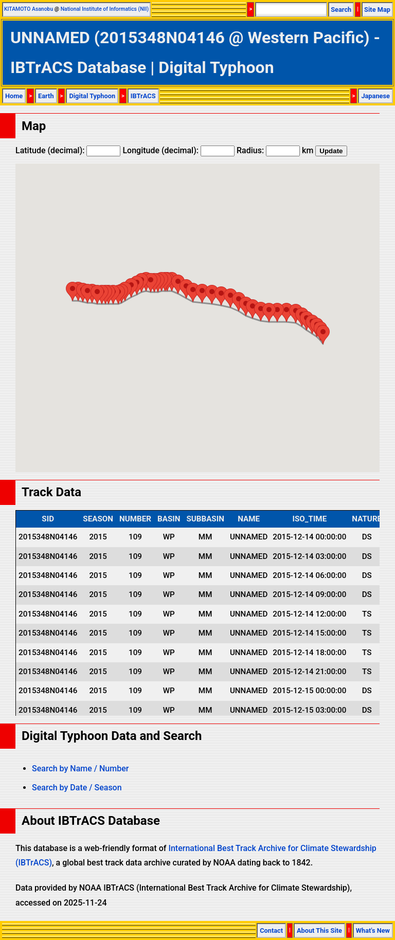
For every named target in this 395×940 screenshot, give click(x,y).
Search (341, 9)
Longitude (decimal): (178, 150)
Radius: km (275, 150)
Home (14, 96)
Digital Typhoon (92, 96)
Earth (46, 96)
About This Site (319, 930)
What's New (373, 930)
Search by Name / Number (80, 768)
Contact (271, 930)
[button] (323, 334)
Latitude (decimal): (67, 150)
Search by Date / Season (77, 787)
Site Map (377, 9)
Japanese (375, 96)
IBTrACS (143, 96)
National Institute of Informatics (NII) (105, 9)
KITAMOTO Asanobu (28, 9)
